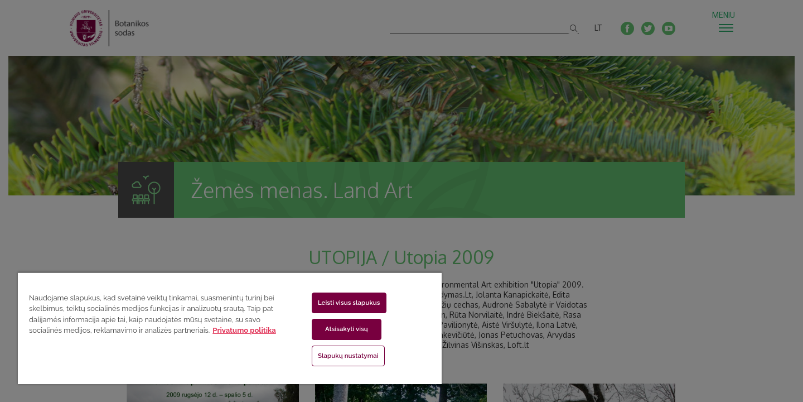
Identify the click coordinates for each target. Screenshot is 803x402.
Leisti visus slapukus (349, 303)
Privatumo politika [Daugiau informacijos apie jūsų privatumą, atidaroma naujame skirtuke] (243, 330)
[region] (230, 328)
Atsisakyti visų (346, 329)
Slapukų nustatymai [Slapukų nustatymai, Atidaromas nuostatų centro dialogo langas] (348, 356)
